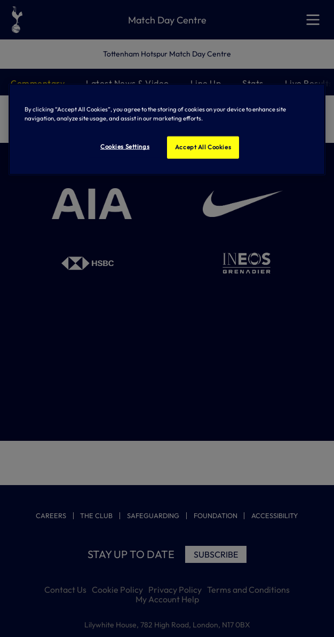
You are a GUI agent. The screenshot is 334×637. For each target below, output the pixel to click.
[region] (167, 129)
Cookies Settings (124, 146)
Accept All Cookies (203, 147)
